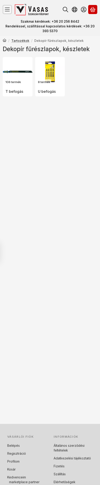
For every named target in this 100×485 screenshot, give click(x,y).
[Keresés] (65, 9)
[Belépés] (83, 9)
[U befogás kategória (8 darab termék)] (50, 77)
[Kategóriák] (7, 9)
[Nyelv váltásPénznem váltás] (74, 9)
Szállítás (60, 474)
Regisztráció (16, 453)
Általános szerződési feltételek (69, 448)
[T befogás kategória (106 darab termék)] (17, 77)
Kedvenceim (16, 477)
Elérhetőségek (64, 482)
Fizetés (59, 466)
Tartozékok (20, 41)
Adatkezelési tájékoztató (72, 458)
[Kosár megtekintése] (92, 9)
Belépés (13, 445)
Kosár (11, 469)
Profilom (13, 461)
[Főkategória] (4, 41)
